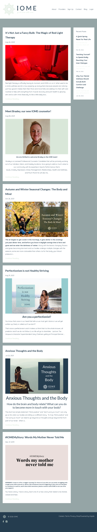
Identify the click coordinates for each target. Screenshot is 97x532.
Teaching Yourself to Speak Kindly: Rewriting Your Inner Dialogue (83, 58)
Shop (76, 521)
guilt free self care (81, 42)
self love (82, 68)
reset (84, 45)
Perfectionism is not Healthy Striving (34, 270)
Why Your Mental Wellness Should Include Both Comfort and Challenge (82, 82)
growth (78, 90)
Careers (55, 521)
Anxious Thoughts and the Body (30, 350)
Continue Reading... (12, 99)
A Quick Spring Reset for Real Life (83, 37)
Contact (79, 9)
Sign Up (70, 9)
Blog (85, 9)
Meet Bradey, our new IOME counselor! (36, 111)
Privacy (69, 521)
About (54, 9)
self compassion (84, 93)
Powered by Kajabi (87, 521)
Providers (62, 9)
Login (91, 9)
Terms (62, 521)
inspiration (79, 45)
